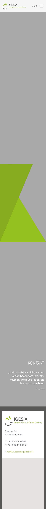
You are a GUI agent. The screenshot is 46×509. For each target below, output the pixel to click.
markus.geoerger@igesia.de (20, 452)
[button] (23, 487)
